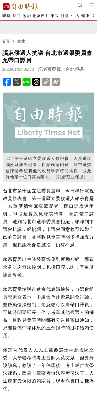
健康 (85, 16)
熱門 (16, 16)
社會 (65, 16)
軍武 (55, 16)
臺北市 (23, 41)
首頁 (6, 41)
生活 (75, 16)
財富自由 (40, 16)
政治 (27, 16)
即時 (6, 16)
